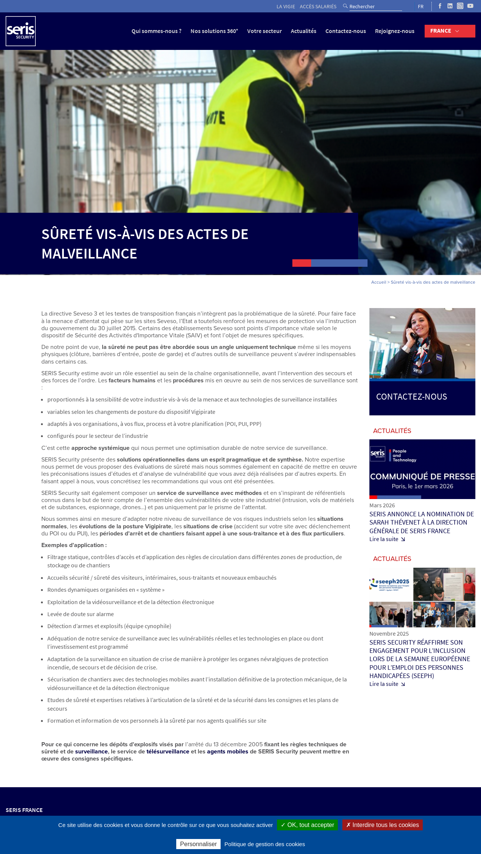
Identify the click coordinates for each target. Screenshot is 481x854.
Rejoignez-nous (394, 31)
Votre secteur (264, 31)
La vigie (286, 6)
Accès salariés (318, 6)
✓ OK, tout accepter (307, 825)
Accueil (378, 282)
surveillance (91, 751)
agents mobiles (227, 751)
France (440, 31)
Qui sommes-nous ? (157, 31)
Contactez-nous (345, 31)
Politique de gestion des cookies (264, 844)
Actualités (303, 31)
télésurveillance (168, 751)
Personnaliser (198, 844)
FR (421, 6)
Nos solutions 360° (214, 31)
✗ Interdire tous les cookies (382, 825)
